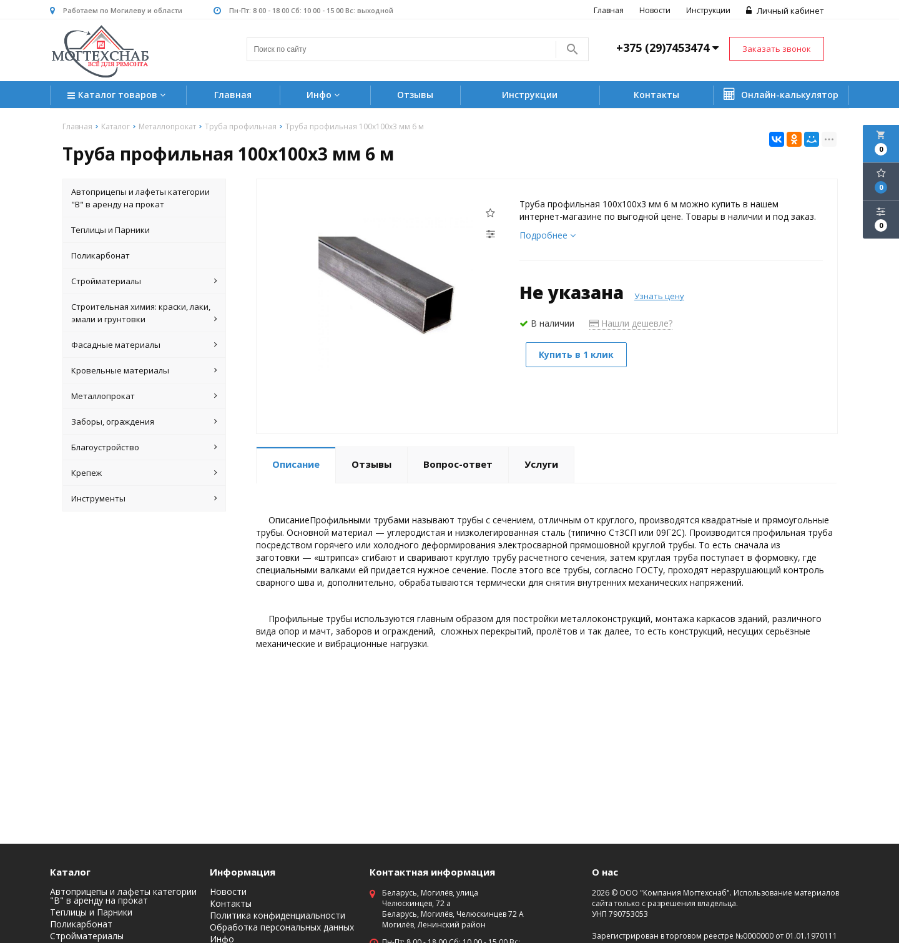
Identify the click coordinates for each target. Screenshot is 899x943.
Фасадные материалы (144, 344)
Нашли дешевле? (630, 323)
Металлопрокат (144, 396)
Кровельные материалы (144, 370)
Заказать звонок (776, 48)
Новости (655, 10)
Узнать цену (659, 296)
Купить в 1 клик (576, 354)
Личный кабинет (785, 10)
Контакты (656, 95)
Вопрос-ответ (458, 464)
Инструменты (144, 498)
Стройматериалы (144, 281)
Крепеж (144, 473)
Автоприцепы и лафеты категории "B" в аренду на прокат (140, 198)
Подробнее (547, 235)
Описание (296, 464)
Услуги (541, 464)
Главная (609, 10)
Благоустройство (144, 447)
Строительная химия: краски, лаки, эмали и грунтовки (144, 313)
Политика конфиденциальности (277, 915)
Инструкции (708, 10)
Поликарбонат (100, 255)
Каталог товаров (118, 96)
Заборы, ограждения (144, 421)
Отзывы (415, 95)
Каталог (70, 872)
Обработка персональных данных (282, 927)
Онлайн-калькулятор (781, 94)
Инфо (325, 95)
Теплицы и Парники (110, 229)
